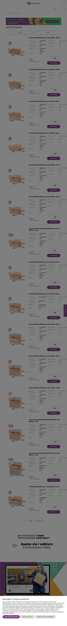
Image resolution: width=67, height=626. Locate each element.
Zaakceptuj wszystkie (11, 617)
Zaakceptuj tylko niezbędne (45, 617)
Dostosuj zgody (27, 617)
